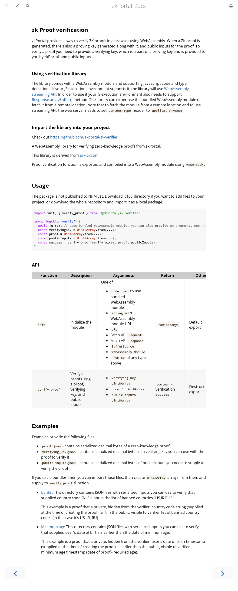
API (35, 265)
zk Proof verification (60, 30)
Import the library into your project (71, 127)
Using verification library (59, 73)
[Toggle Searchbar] (27, 6)
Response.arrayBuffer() (52, 99)
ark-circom (89, 155)
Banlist (47, 492)
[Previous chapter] (15, 573)
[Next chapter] (222, 573)
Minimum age (53, 526)
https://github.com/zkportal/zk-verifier (84, 137)
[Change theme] (17, 6)
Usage (40, 185)
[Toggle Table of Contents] (6, 6)
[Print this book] (231, 5)
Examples (45, 426)
